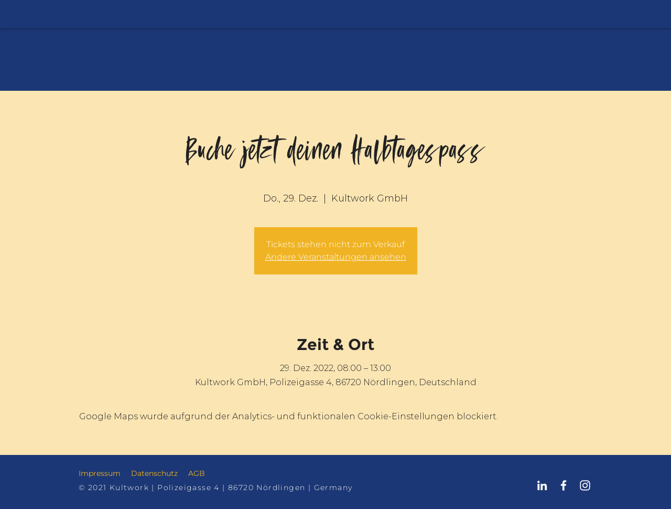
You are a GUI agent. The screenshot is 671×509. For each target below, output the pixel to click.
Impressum (100, 473)
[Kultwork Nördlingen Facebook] (563, 485)
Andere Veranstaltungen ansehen (335, 257)
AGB (196, 473)
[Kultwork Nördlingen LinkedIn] (542, 485)
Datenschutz (154, 473)
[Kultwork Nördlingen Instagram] (585, 485)
